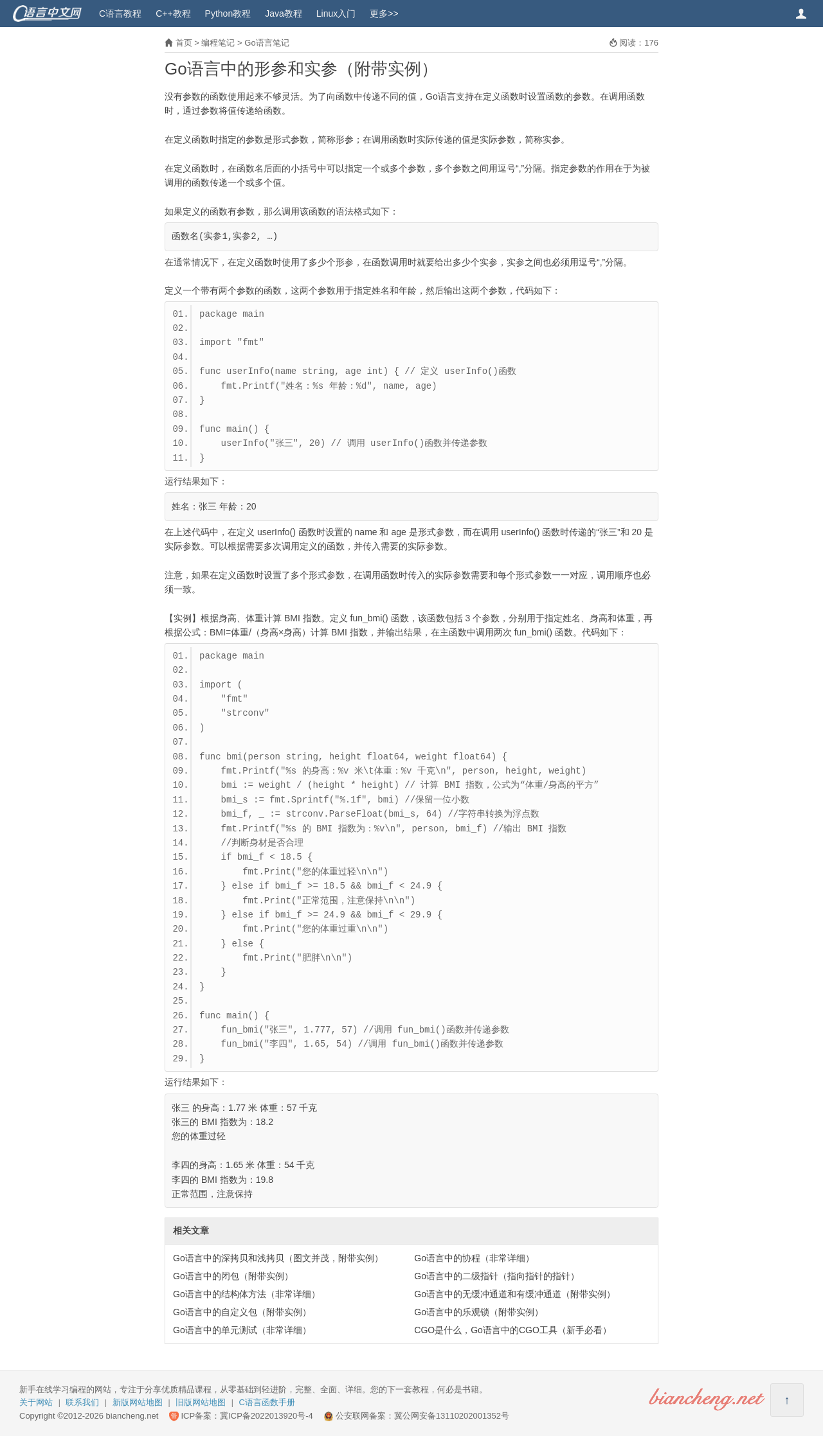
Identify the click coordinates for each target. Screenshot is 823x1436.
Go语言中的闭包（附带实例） (233, 1276)
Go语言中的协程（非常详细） (474, 1258)
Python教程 (228, 13)
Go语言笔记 (266, 43)
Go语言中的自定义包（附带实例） (242, 1312)
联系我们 (82, 1402)
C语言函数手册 (267, 1402)
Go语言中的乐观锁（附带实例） (478, 1312)
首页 (184, 43)
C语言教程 (120, 13)
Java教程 (283, 13)
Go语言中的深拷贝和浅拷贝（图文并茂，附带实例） (278, 1258)
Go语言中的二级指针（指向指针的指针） (496, 1276)
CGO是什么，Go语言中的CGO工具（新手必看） (512, 1330)
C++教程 (173, 13)
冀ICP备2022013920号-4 (266, 1416)
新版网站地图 (138, 1402)
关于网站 (36, 1402)
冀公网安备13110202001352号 (451, 1416)
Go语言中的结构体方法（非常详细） (246, 1294)
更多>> (384, 13)
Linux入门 (336, 13)
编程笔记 (218, 43)
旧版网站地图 (201, 1402)
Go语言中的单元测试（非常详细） (242, 1330)
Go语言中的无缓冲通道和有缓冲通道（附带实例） (514, 1294)
